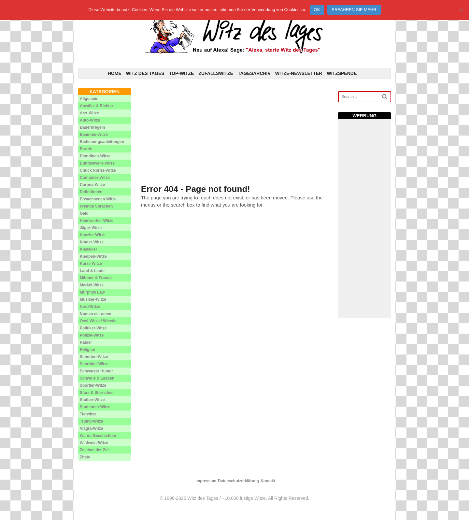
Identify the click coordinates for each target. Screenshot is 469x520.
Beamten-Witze (94, 134)
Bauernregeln (92, 127)
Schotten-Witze (94, 356)
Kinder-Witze (92, 242)
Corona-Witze (92, 184)
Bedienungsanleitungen (102, 141)
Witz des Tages (145, 73)
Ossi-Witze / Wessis (98, 321)
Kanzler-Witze (93, 235)
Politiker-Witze (93, 328)
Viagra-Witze (91, 428)
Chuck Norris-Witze (98, 170)
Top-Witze (181, 73)
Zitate (85, 457)
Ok (317, 9)
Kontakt (268, 481)
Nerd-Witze (90, 306)
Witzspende (342, 73)
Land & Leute (92, 270)
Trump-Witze (91, 421)
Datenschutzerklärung (238, 481)
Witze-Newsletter (298, 73)
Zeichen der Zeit (95, 450)
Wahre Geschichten (98, 435)
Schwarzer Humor (96, 371)
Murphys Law (92, 292)
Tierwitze (88, 414)
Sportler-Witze (93, 385)
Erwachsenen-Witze (98, 199)
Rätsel (86, 342)
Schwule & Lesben (97, 378)
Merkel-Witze (92, 285)
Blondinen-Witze (95, 156)
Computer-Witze (95, 177)
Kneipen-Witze (93, 256)
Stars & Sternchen (97, 392)
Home (114, 73)
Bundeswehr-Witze (97, 163)
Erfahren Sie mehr (354, 9)
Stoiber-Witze (92, 399)
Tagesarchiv (254, 73)
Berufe (86, 149)
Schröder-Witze (94, 364)
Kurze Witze (91, 263)
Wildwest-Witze (94, 443)
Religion (87, 349)
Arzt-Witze (89, 113)
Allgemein (89, 98)
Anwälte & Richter (96, 106)
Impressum (205, 481)
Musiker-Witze (93, 299)
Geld (84, 213)
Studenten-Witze (95, 407)
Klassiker (88, 249)
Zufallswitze (215, 73)
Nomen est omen (95, 313)
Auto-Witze (90, 120)
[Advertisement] (234, 133)
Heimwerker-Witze (96, 220)
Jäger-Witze (91, 227)
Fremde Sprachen (96, 206)
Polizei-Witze (92, 335)
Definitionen (91, 192)
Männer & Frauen (96, 278)
